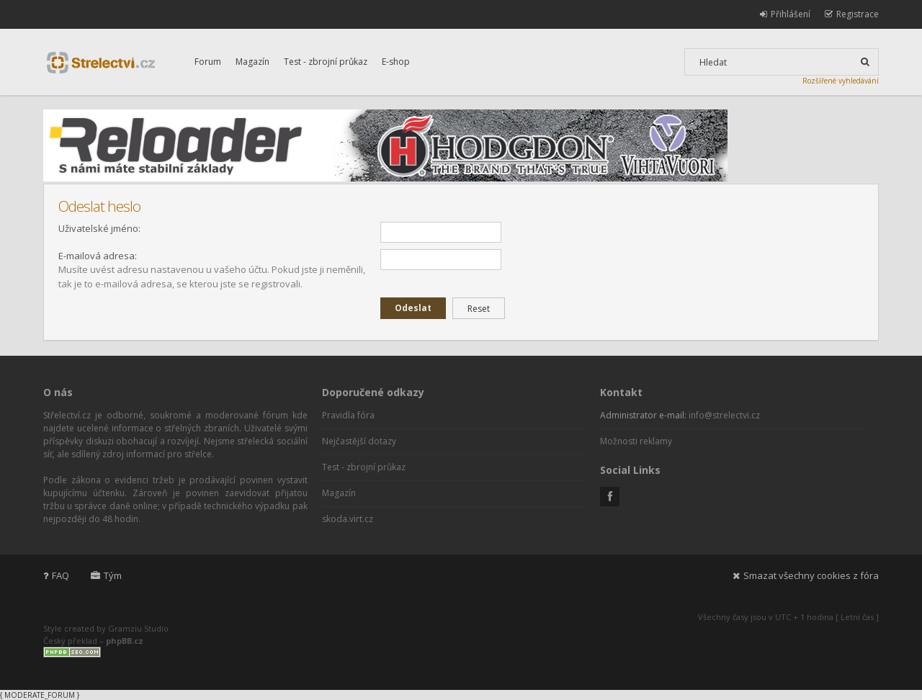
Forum (207, 61)
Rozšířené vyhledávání (840, 81)
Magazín (252, 61)
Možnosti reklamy (636, 441)
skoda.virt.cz (347, 519)
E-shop (396, 61)
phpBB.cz (124, 640)
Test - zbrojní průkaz (325, 61)
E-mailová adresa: (97, 255)
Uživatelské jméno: (99, 228)
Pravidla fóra (348, 415)
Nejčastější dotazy (359, 441)
